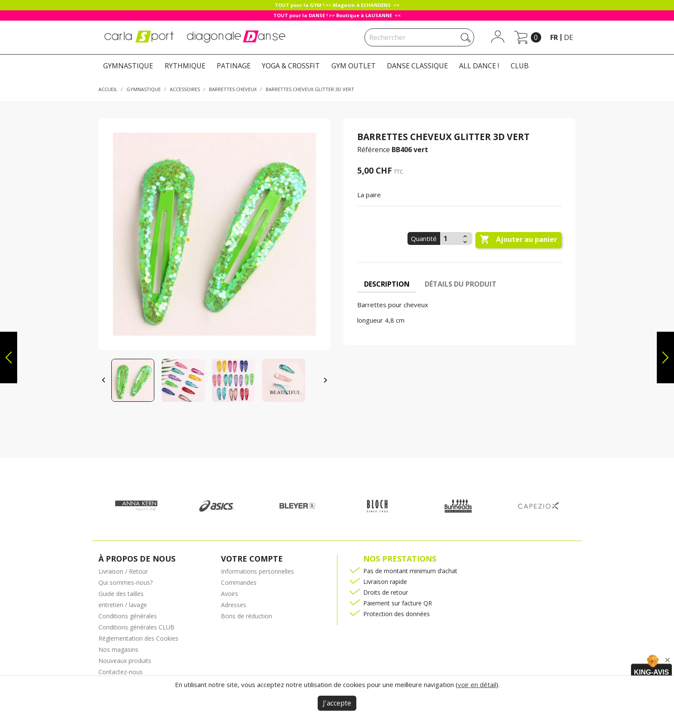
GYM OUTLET (353, 65)
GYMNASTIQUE (128, 65)
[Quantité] (450, 238)
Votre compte (252, 558)
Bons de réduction (246, 616)
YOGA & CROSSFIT (291, 65)
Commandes (239, 582)
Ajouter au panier (518, 239)
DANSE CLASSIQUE (417, 65)
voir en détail (477, 684)
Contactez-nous (120, 672)
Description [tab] (387, 284)
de (568, 37)
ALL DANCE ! (479, 65)
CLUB (520, 65)
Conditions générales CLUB (136, 627)
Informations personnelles (257, 571)
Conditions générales (127, 616)
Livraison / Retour (123, 571)
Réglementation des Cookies (138, 638)
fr (554, 37)
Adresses (233, 605)
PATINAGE (234, 65)
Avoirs (229, 594)
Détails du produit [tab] (460, 284)
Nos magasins (118, 649)
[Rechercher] (419, 37)
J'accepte (337, 703)
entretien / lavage (122, 605)
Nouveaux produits (124, 661)
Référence (373, 149)
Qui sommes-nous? (125, 582)
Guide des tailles (121, 594)
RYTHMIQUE (185, 65)
